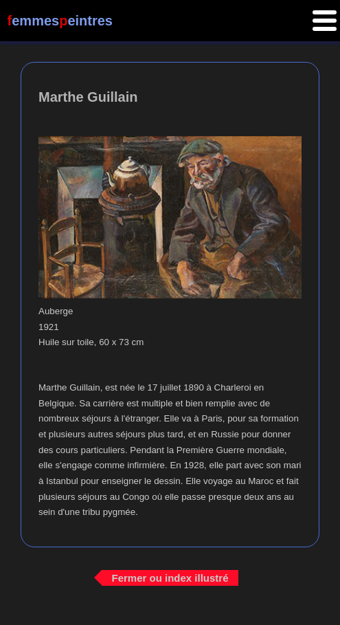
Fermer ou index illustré (169, 577)
